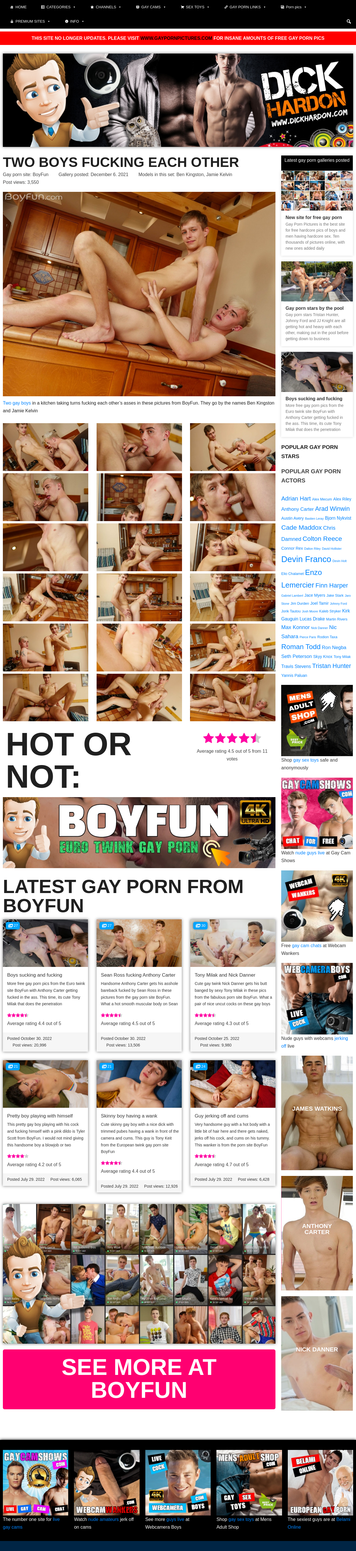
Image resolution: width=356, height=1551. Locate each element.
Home (21, 7)
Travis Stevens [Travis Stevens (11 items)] (296, 666)
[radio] (208, 739)
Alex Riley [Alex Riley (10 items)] (342, 499)
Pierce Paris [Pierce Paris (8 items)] (308, 637)
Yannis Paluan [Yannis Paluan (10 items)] (294, 675)
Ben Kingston (190, 174)
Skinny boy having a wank (129, 1116)
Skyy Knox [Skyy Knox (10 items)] (322, 656)
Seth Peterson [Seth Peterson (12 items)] (296, 656)
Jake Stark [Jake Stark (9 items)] (335, 596)
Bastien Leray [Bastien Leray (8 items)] (314, 518)
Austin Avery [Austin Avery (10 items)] (292, 518)
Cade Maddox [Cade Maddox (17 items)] (301, 527)
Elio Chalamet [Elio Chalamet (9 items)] (292, 574)
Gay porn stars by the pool (314, 308)
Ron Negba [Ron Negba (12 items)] (334, 647)
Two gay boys (17, 403)
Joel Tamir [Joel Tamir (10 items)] (319, 603)
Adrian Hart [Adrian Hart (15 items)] (296, 498)
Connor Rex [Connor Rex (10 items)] (292, 548)
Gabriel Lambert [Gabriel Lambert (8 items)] (292, 595)
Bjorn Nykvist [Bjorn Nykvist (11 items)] (338, 518)
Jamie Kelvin (219, 174)
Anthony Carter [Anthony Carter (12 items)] (297, 509)
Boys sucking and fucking (34, 975)
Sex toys (198, 7)
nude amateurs (103, 1519)
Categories (61, 7)
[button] (349, 21)
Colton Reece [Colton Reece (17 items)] (322, 538)
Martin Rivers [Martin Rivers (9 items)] (336, 619)
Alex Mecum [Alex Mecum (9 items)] (322, 499)
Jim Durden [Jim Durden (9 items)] (300, 604)
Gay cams (153, 7)
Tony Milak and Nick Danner (225, 975)
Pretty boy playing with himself (40, 1116)
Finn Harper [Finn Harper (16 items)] (332, 585)
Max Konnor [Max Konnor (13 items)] (295, 627)
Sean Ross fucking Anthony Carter (138, 975)
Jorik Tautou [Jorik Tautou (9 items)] (291, 611)
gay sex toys (306, 760)
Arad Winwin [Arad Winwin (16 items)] (332, 508)
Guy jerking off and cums (222, 1116)
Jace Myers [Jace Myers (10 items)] (314, 595)
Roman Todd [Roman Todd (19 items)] (300, 647)
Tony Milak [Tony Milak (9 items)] (342, 657)
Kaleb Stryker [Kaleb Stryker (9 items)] (330, 611)
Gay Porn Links (248, 7)
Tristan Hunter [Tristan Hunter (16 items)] (331, 665)
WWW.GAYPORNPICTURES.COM (176, 38)
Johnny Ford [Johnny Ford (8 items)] (338, 603)
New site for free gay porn (313, 217)
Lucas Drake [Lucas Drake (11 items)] (312, 618)
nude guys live (309, 852)
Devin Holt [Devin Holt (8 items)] (339, 561)
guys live (175, 1519)
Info (77, 21)
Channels (109, 7)
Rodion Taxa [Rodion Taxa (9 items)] (327, 637)
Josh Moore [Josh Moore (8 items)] (310, 611)
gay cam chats (307, 945)
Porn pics (296, 7)
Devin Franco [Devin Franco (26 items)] (306, 559)
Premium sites (32, 21)
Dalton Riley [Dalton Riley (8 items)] (312, 548)
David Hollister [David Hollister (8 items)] (332, 548)
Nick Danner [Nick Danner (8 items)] (319, 628)
